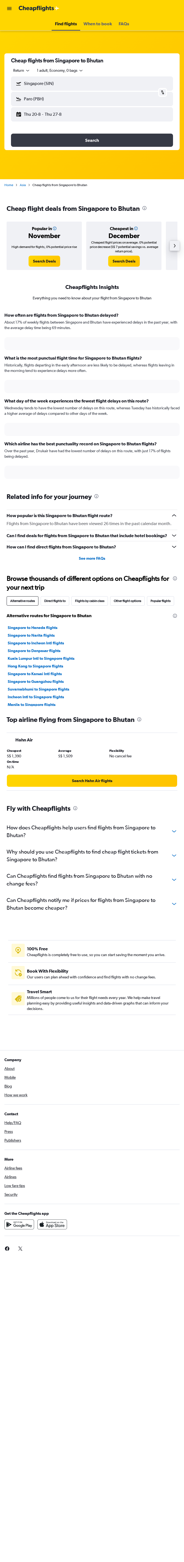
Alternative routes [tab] (22, 601)
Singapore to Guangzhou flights (36, 681)
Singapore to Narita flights (31, 635)
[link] (44, 261)
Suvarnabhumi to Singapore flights (38, 689)
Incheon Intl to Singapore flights (36, 697)
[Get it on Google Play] (19, 1224)
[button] (9, 8)
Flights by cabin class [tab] (89, 601)
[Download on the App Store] (52, 1224)
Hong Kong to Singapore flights (35, 666)
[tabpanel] (92, 397)
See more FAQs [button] (92, 558)
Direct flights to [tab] (55, 601)
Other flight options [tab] (127, 601)
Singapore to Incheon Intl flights (36, 643)
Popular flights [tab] (160, 601)
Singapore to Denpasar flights (34, 650)
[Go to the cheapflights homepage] (39, 8)
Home (8, 185)
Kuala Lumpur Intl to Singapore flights (41, 658)
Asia (23, 185)
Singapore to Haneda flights (32, 627)
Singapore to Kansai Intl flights (35, 674)
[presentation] (144, 208)
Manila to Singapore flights (31, 704)
